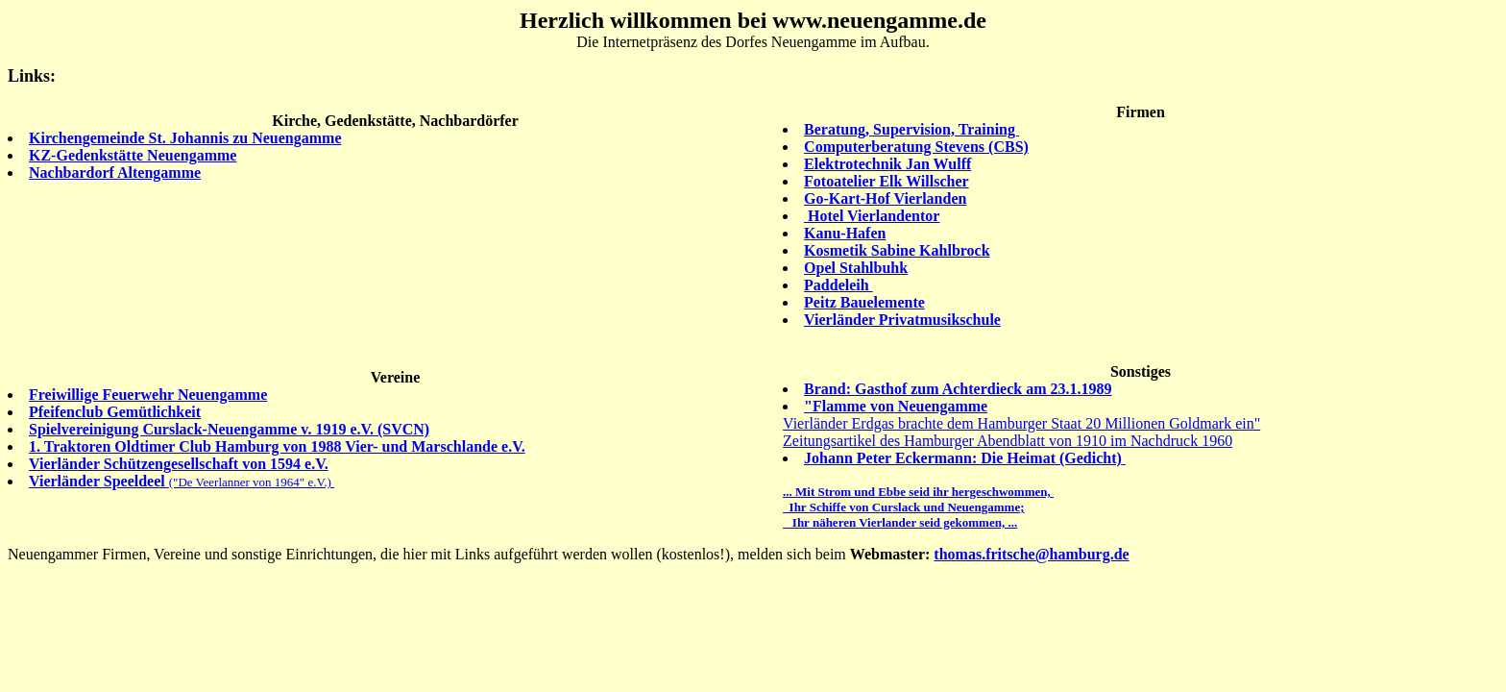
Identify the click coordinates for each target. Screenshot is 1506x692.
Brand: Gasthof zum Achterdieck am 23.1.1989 (957, 389)
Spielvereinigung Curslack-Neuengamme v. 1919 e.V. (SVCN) (229, 429)
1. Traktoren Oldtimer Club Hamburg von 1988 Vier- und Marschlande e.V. (277, 446)
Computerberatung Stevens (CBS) (916, 146)
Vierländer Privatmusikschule (902, 319)
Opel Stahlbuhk (856, 268)
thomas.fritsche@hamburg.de (1031, 554)
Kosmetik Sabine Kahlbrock (897, 250)
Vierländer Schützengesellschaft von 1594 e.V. (178, 464)
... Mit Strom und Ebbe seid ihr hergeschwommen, (918, 491)
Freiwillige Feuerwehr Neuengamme (148, 394)
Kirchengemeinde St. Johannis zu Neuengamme (185, 138)
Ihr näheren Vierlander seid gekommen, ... (900, 522)
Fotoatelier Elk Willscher (886, 181)
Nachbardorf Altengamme (115, 172)
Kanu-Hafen (845, 233)
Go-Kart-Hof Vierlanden (885, 198)
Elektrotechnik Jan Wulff (887, 164)
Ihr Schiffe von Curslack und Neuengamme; (903, 507)
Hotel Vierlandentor (871, 216)
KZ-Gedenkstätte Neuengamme (132, 155)
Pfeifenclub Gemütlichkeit (115, 412)
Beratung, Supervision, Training (911, 129)
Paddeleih (838, 285)
